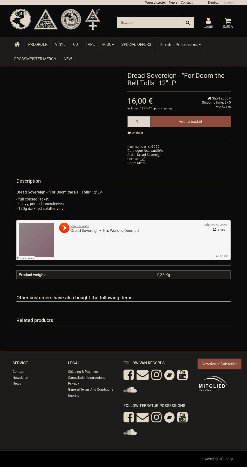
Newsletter (21, 378)
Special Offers (136, 44)
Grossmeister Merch (35, 59)
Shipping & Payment (83, 372)
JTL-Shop (226, 459)
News (173, 2)
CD (75, 44)
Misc (108, 44)
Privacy (73, 383)
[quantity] (139, 121)
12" (142, 159)
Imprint (73, 395)
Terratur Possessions (180, 44)
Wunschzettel (155, 2)
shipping (166, 108)
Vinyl (60, 44)
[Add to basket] (190, 121)
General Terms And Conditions (90, 389)
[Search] (149, 22)
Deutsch (214, 2)
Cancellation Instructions (86, 378)
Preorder (38, 44)
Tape (90, 44)
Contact (187, 2)
